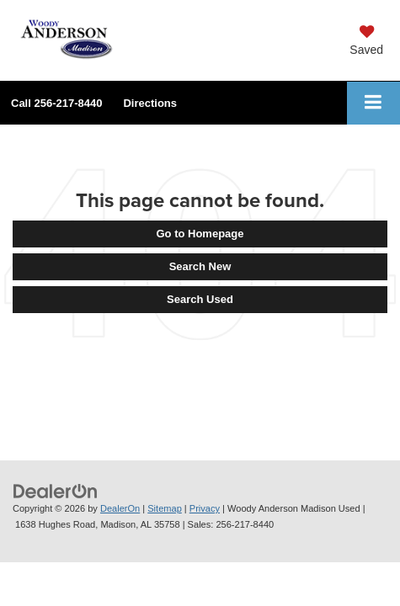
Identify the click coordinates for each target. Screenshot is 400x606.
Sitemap (164, 508)
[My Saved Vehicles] (366, 42)
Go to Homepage (199, 233)
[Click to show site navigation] (373, 103)
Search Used (200, 299)
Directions (150, 103)
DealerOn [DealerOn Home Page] (120, 508)
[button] (56, 103)
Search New (200, 266)
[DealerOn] (56, 490)
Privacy (204, 508)
